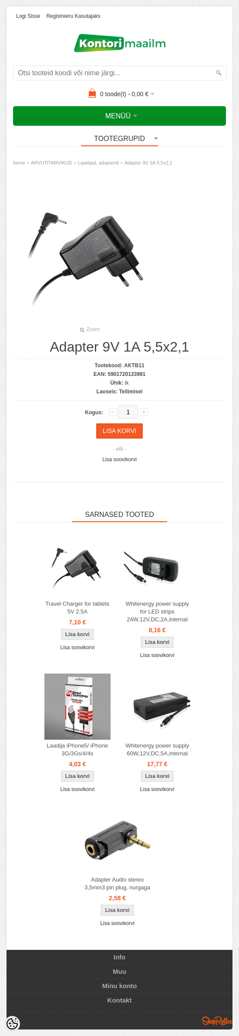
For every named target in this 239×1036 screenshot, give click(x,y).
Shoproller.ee (217, 1020)
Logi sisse (28, 16)
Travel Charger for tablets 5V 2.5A (77, 607)
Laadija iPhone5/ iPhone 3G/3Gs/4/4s (77, 749)
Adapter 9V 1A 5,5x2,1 (148, 162)
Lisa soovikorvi (119, 459)
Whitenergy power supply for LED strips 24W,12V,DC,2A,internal (157, 611)
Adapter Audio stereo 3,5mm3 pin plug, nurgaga (117, 883)
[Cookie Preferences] (12, 1024)
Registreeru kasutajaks (73, 16)
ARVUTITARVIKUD (51, 162)
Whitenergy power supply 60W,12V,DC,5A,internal (157, 749)
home (19, 162)
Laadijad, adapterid (98, 162)
